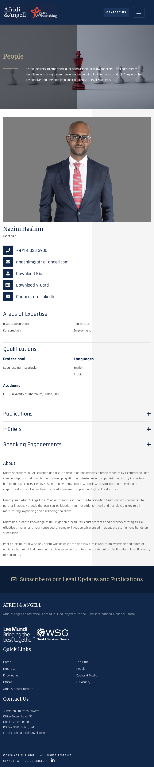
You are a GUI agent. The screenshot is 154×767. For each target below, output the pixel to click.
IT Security (83, 682)
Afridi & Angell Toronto (18, 689)
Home (7, 662)
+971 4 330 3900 (25, 251)
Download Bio (22, 274)
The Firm (82, 662)
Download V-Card (26, 285)
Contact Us (116, 12)
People (80, 669)
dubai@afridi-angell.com (29, 733)
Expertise (9, 669)
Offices (7, 682)
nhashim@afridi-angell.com (36, 262)
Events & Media (86, 675)
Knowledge (10, 675)
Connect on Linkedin (29, 297)
